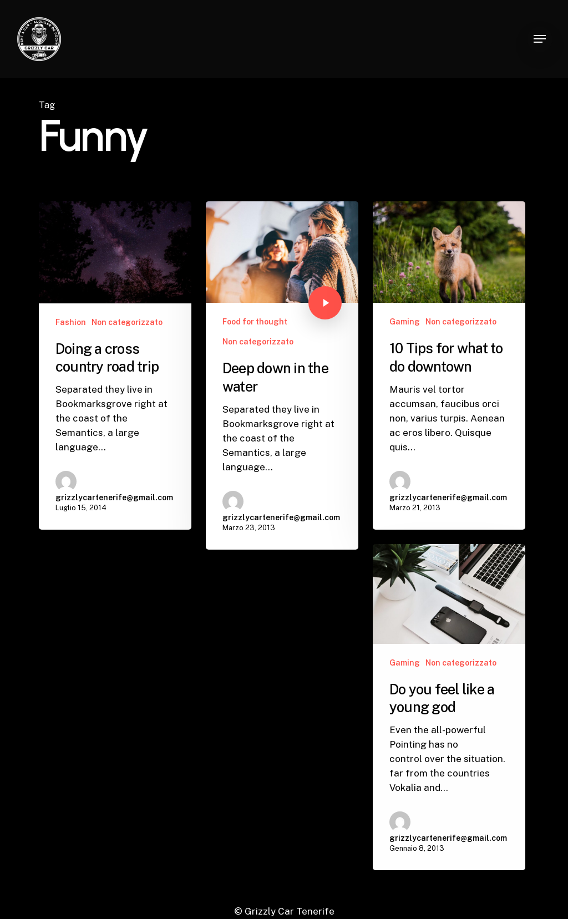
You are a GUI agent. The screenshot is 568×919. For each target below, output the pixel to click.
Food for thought (254, 321)
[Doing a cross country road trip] (115, 365)
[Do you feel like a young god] (449, 717)
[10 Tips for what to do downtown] (449, 365)
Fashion (70, 322)
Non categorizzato (127, 322)
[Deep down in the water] (282, 375)
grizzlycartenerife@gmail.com (114, 497)
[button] (539, 39)
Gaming (404, 321)
